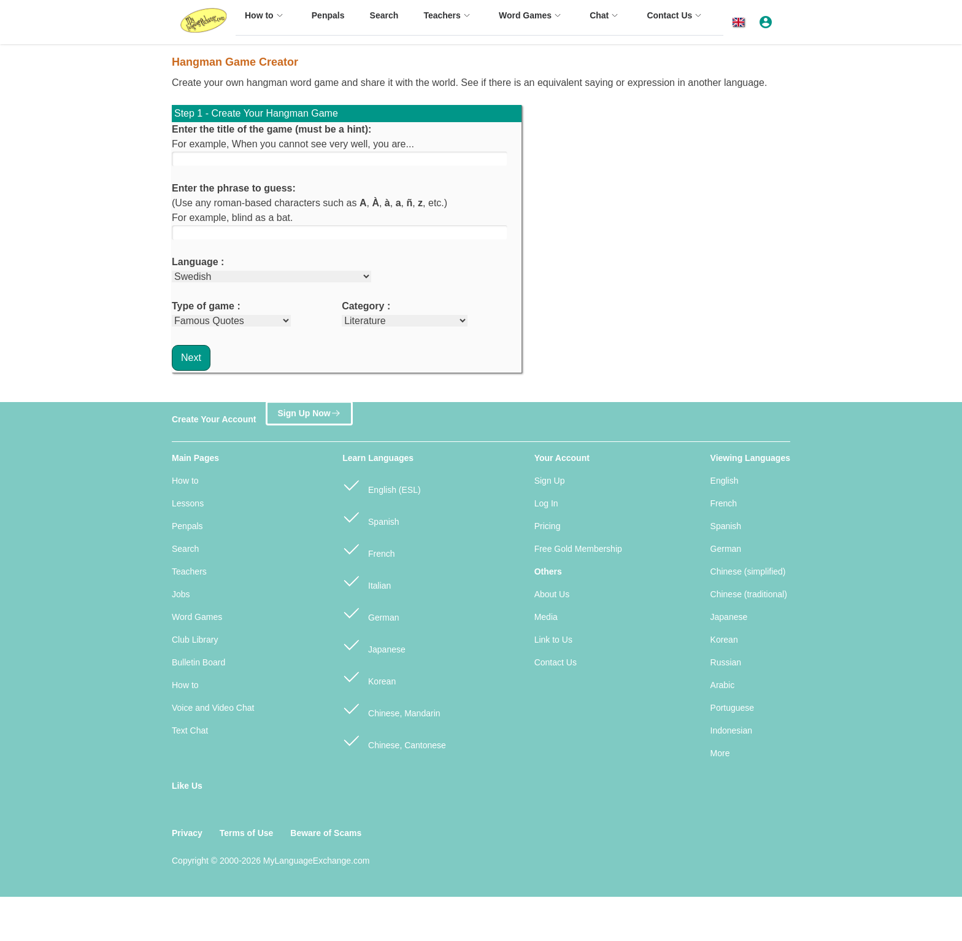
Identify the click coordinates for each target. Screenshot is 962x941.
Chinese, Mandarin (391, 708)
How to (185, 481)
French (368, 548)
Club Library (195, 640)
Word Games (197, 617)
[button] (740, 22)
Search (185, 549)
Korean (369, 676)
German (370, 612)
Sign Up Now (309, 413)
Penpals (187, 526)
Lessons (188, 503)
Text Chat (190, 730)
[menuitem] (266, 21)
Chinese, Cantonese (394, 740)
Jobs (181, 594)
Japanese (374, 644)
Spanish (370, 516)
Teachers (189, 571)
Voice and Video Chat (213, 708)
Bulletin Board (198, 662)
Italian (366, 580)
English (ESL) (381, 484)
